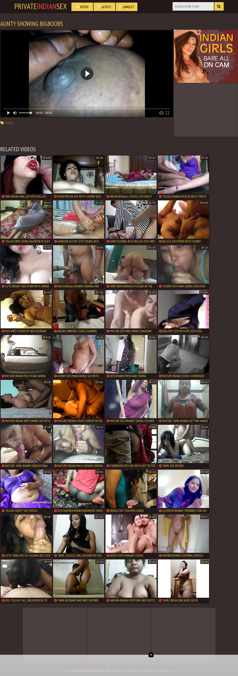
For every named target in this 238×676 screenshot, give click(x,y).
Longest (126, 7)
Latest (104, 7)
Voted (82, 7)
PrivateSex (40, 6)
